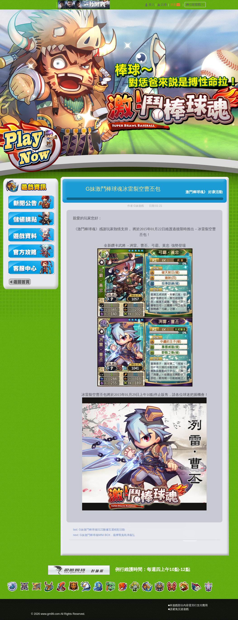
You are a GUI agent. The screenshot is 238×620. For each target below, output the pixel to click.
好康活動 (215, 192)
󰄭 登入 (149, 4)
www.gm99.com (50, 613)
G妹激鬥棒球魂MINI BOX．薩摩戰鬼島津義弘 (107, 535)
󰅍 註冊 (162, 4)
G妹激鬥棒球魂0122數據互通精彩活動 (102, 529)
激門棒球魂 (195, 192)
